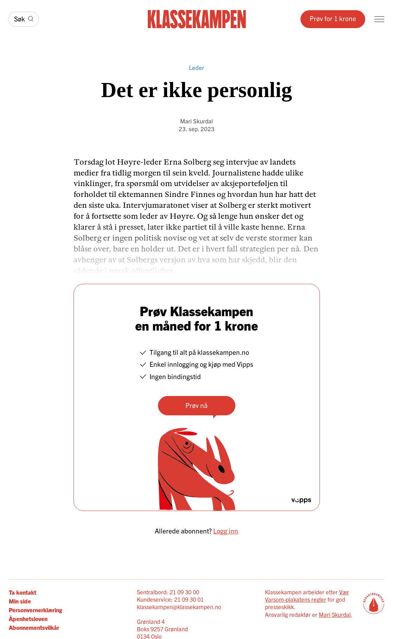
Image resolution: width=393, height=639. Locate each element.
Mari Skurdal (196, 120)
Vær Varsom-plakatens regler (307, 595)
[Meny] (379, 19)
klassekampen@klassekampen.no (179, 606)
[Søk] (23, 19)
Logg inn (225, 530)
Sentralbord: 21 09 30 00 (168, 591)
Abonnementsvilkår (34, 627)
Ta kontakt (22, 592)
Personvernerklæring (35, 609)
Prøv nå (196, 405)
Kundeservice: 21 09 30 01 (170, 599)
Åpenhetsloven (28, 618)
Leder (196, 67)
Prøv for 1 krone (333, 18)
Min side (20, 601)
